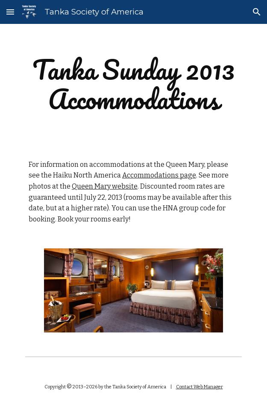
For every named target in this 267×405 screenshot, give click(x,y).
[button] (10, 11)
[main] (133, 84)
